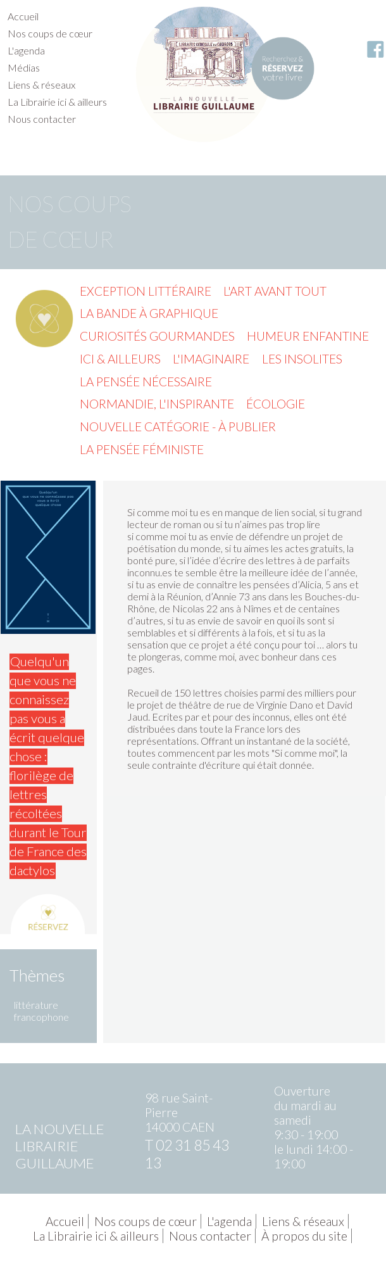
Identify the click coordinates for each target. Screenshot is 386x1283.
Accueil (23, 16)
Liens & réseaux (41, 85)
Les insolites (302, 358)
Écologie (275, 403)
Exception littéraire (145, 291)
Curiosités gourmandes (157, 336)
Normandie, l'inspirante (157, 403)
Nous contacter (42, 119)
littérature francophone (41, 1011)
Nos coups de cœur (50, 33)
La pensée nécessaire (146, 381)
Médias (24, 67)
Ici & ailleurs (120, 358)
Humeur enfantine (308, 336)
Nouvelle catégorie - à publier (178, 426)
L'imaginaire (211, 358)
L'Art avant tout (275, 291)
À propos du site (304, 1236)
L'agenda (26, 50)
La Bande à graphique (149, 313)
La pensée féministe (142, 449)
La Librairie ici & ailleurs (57, 102)
